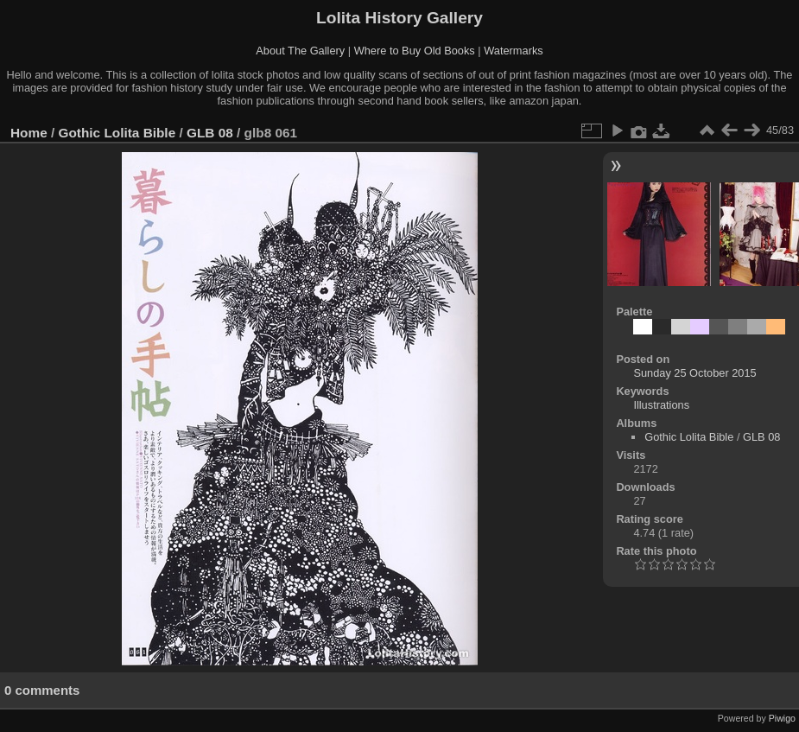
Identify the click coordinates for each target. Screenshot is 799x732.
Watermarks (513, 50)
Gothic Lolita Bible (117, 132)
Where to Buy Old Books (414, 50)
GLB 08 (210, 132)
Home (29, 132)
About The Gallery (300, 50)
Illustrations (661, 404)
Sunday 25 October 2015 (694, 372)
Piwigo (782, 718)
